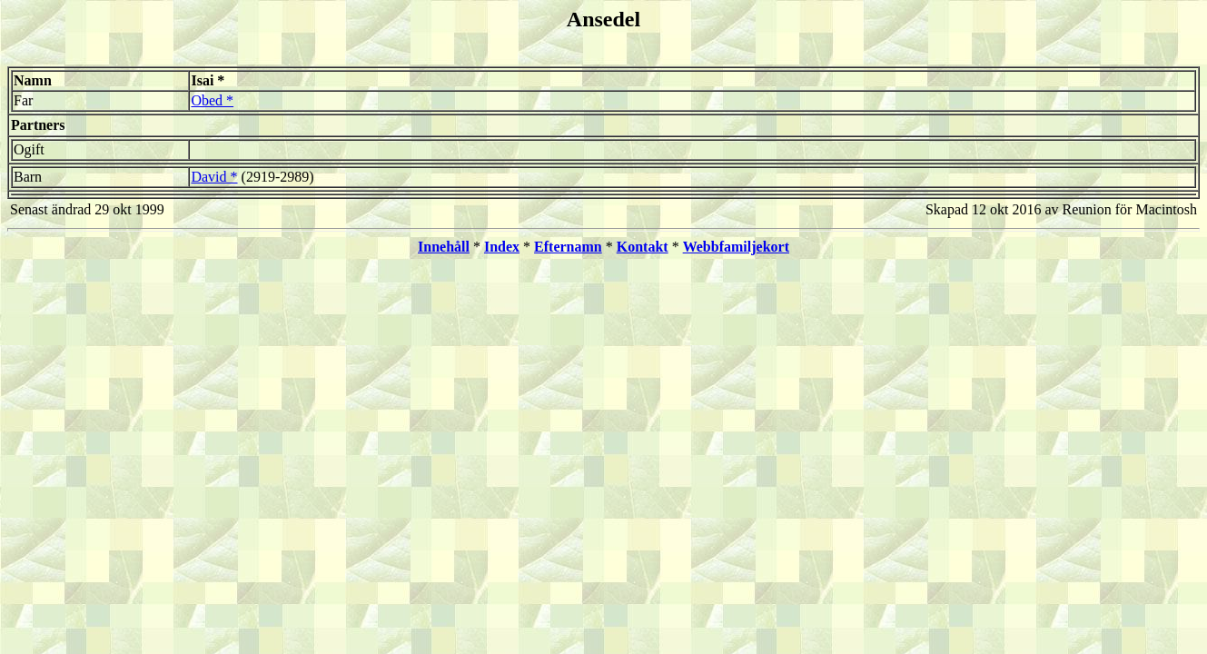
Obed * (212, 100)
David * (214, 176)
